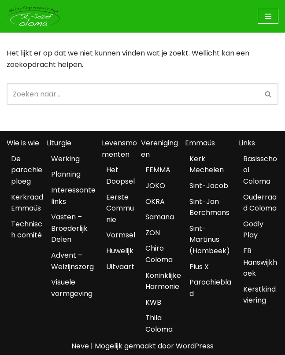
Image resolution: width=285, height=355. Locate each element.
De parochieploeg (26, 170)
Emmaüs (200, 143)
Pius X (199, 267)
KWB (153, 302)
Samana (159, 217)
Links (247, 143)
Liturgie (59, 143)
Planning (66, 174)
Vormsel (120, 235)
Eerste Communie (120, 208)
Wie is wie (23, 143)
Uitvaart (120, 267)
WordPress (195, 346)
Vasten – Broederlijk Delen (69, 228)
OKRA (155, 201)
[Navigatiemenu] (268, 16)
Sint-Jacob (208, 186)
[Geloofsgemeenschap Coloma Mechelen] (33, 16)
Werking (65, 159)
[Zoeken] (133, 94)
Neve (80, 346)
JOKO (155, 186)
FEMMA (157, 170)
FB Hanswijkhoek (260, 262)
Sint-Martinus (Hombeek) (209, 239)
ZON (152, 233)
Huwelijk (119, 251)
